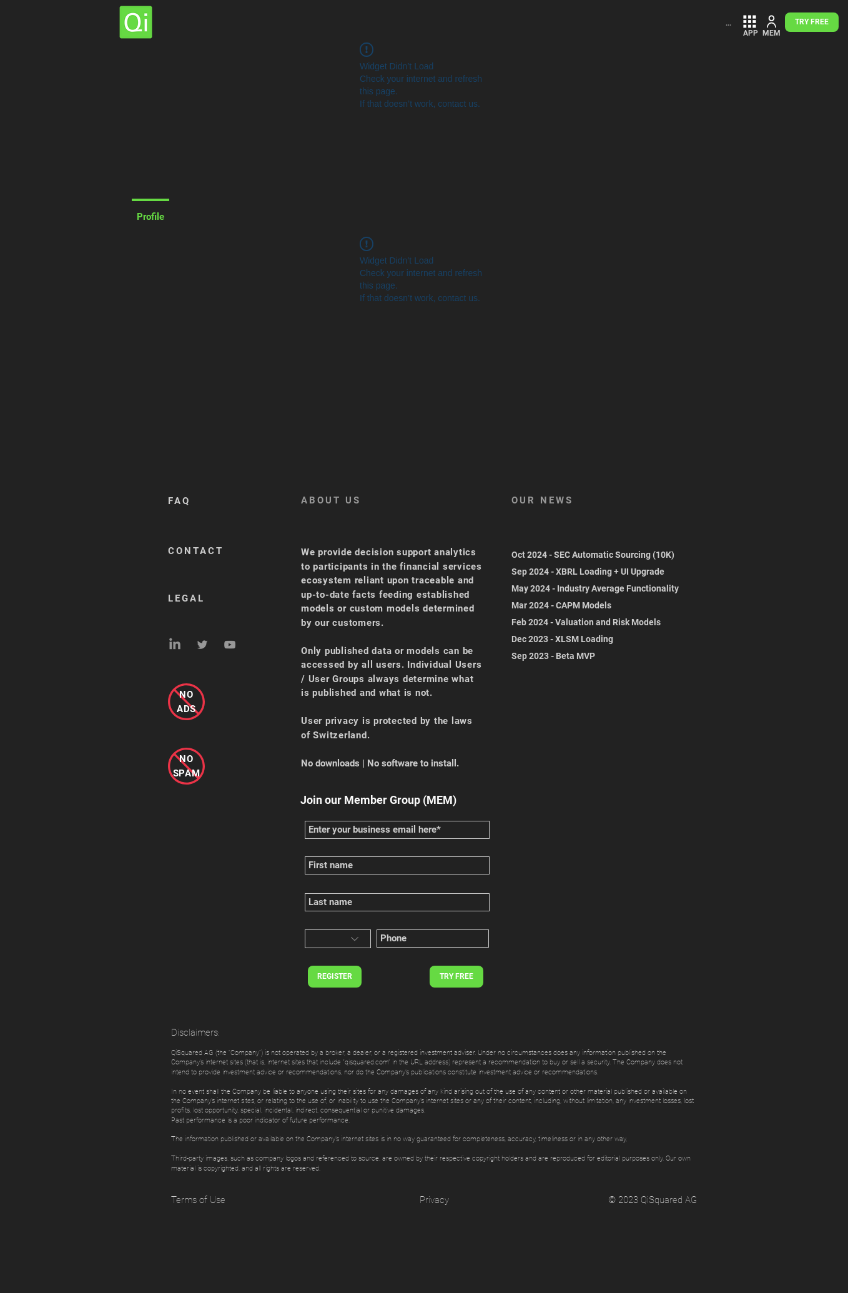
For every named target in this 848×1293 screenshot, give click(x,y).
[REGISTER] (335, 977)
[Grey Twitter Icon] (202, 644)
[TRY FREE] (812, 22)
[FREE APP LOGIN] (749, 21)
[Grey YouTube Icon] (230, 644)
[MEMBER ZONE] (771, 21)
